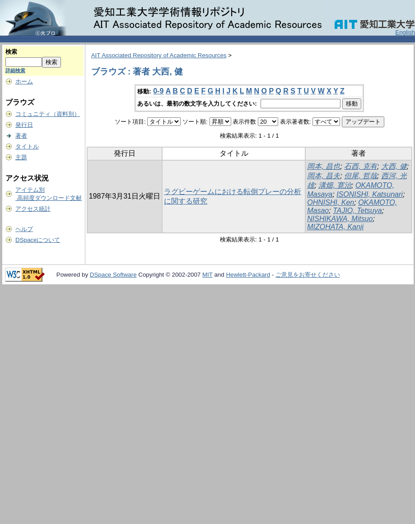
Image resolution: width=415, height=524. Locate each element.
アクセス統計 (33, 208)
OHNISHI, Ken (330, 202)
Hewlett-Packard (248, 274)
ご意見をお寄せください (307, 274)
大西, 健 (394, 166)
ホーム (24, 81)
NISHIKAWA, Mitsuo (340, 219)
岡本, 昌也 (323, 166)
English (405, 32)
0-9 (158, 91)
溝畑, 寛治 (334, 185)
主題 (21, 157)
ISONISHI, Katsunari (369, 194)
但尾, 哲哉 (360, 176)
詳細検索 (15, 70)
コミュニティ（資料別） (47, 114)
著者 (21, 135)
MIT (207, 274)
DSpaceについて (37, 239)
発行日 (24, 124)
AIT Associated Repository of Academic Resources (159, 55)
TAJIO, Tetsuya (357, 210)
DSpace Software (113, 274)
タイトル (27, 146)
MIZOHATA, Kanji (335, 227)
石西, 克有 (360, 166)
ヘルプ (24, 229)
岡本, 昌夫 (323, 176)
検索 (11, 51)
